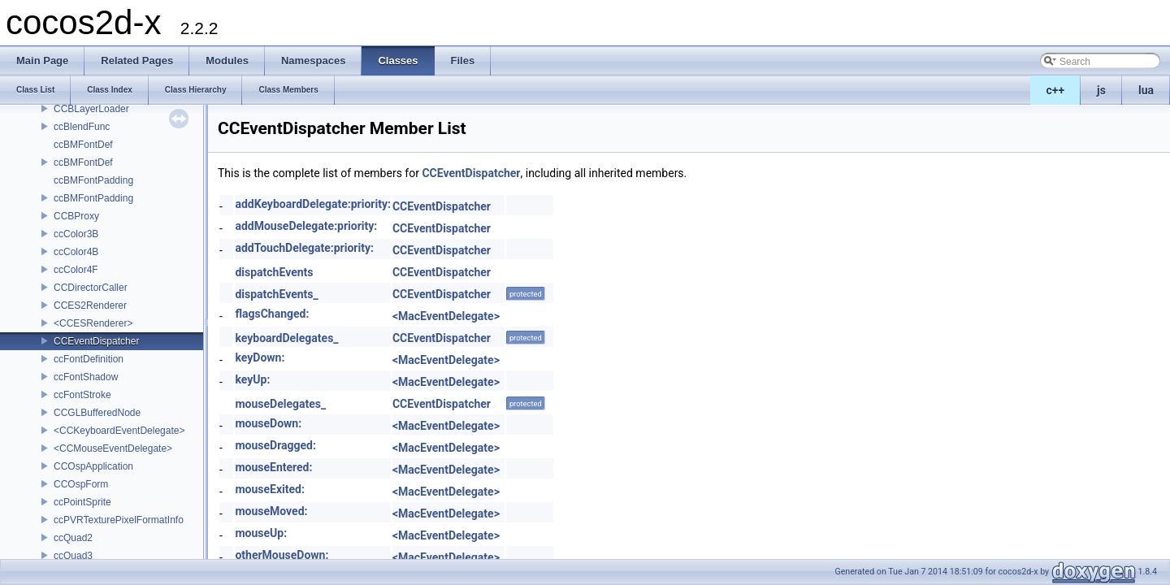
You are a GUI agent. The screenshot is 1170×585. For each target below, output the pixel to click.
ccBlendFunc (82, 126)
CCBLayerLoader (91, 109)
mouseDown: (268, 423)
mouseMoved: (271, 511)
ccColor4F (76, 269)
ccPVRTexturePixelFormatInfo (119, 520)
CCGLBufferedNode (97, 412)
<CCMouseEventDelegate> (113, 448)
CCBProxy (76, 216)
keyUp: (252, 379)
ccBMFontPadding (93, 180)
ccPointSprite (82, 502)
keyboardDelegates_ (286, 338)
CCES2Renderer (90, 305)
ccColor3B (76, 234)
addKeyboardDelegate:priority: (312, 203)
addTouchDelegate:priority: (304, 247)
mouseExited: (269, 489)
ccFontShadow (86, 377)
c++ (1055, 90)
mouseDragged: (275, 445)
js (1101, 90)
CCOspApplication (93, 466)
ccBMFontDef (83, 144)
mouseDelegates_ (280, 403)
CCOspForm (81, 484)
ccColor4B (76, 252)
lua (1146, 90)
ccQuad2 (73, 538)
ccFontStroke (82, 395)
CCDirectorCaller (91, 287)
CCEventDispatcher (96, 341)
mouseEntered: (273, 467)
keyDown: (259, 357)
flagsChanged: (272, 313)
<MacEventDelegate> (446, 316)
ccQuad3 (73, 555)
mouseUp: (261, 533)
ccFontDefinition (89, 359)
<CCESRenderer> (93, 323)
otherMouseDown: (281, 554)
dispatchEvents (274, 272)
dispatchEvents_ (276, 294)
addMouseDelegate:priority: (306, 225)
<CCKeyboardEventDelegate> (119, 430)
